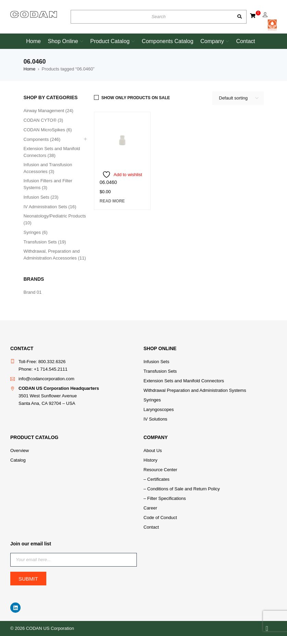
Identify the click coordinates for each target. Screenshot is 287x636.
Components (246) (42, 139)
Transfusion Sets (160, 371)
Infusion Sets (156, 361)
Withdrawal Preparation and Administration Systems (195, 390)
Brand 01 (33, 292)
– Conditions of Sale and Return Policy (182, 488)
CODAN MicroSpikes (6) (48, 129)
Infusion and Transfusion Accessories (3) (48, 168)
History (150, 460)
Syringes (152, 399)
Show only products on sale (135, 97)
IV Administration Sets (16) (50, 206)
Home (30, 68)
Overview (19, 450)
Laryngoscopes (159, 409)
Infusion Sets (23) (41, 197)
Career (150, 508)
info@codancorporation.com (46, 378)
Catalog (18, 460)
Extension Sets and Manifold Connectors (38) (52, 152)
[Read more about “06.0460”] (112, 201)
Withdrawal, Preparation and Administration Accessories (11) (55, 255)
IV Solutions (155, 419)
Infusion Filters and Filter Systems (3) (48, 184)
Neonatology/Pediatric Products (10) (55, 219)
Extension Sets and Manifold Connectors (184, 380)
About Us (153, 450)
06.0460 (108, 182)
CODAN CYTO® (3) (43, 120)
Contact (151, 527)
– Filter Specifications (165, 498)
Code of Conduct (160, 517)
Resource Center (160, 469)
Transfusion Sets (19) (45, 241)
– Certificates (157, 479)
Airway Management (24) (48, 110)
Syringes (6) (36, 232)
